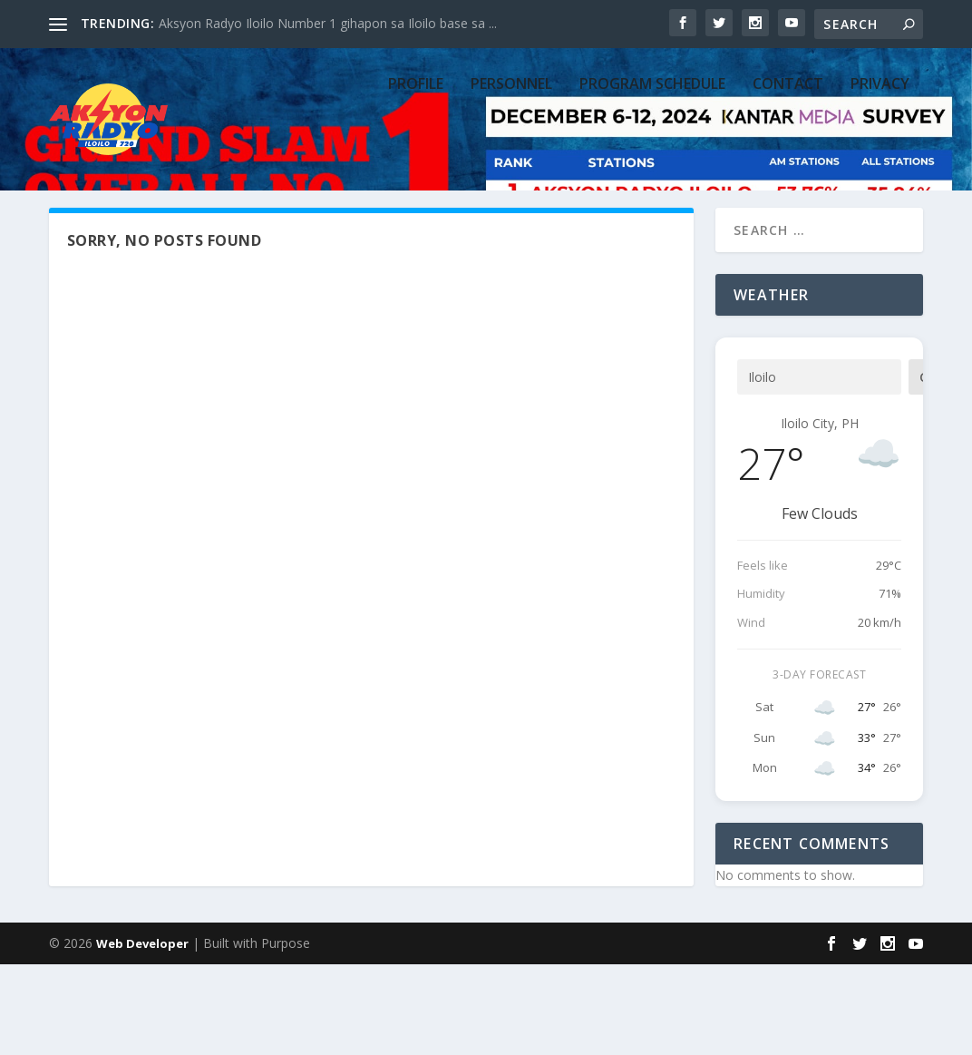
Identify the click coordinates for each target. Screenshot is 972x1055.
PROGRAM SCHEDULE (652, 156)
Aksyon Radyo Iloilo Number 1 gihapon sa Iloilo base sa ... (328, 23)
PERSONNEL (511, 156)
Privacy (879, 156)
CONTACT (788, 156)
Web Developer (142, 1034)
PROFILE (415, 156)
